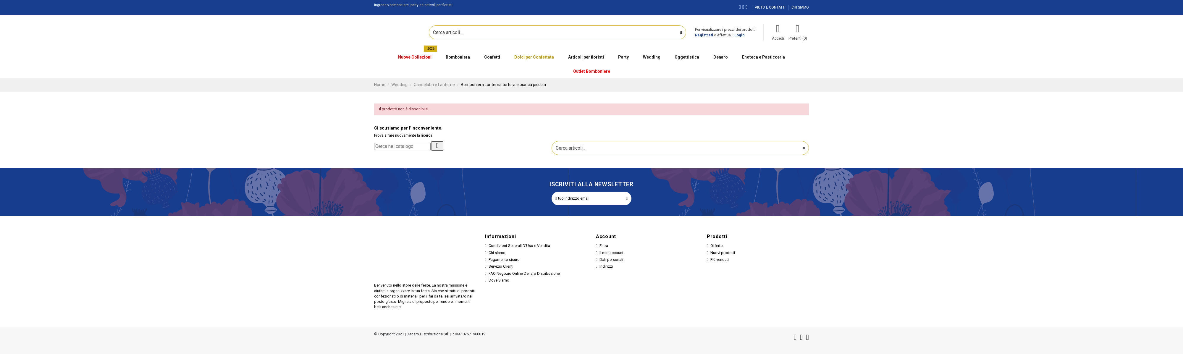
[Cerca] (402, 146)
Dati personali (611, 259)
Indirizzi (606, 266)
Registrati (704, 35)
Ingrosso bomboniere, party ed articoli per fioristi (413, 5)
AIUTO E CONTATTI (770, 7)
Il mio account (611, 252)
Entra (603, 245)
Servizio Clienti (501, 266)
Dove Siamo (499, 280)
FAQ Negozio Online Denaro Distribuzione (524, 273)
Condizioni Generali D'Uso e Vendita (519, 245)
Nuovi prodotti (722, 252)
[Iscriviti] (626, 198)
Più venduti (719, 259)
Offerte (716, 245)
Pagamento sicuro (504, 259)
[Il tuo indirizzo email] (587, 198)
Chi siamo (497, 252)
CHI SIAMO (800, 7)
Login (739, 35)
